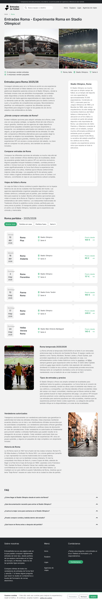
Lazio (49, 365)
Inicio (66, 8)
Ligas (79, 8)
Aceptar (93, 597)
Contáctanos (76, 562)
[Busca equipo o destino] (40, 8)
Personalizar (73, 597)
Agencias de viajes (90, 8)
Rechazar (84, 597)
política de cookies (46, 598)
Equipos (73, 8)
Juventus (80, 360)
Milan (90, 360)
